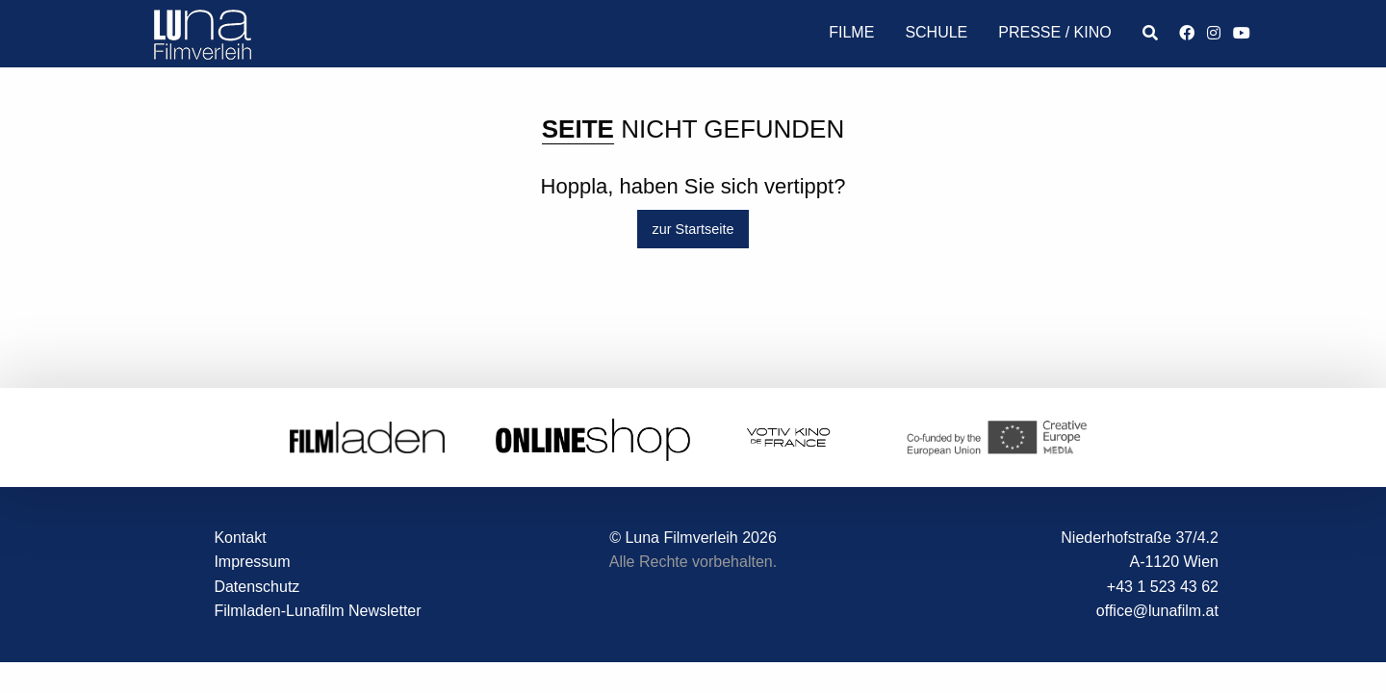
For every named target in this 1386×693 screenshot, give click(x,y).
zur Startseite (693, 229)
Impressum (252, 561)
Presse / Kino (1054, 32)
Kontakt (240, 537)
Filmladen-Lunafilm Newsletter (317, 611)
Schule (936, 32)
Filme (851, 32)
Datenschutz (256, 586)
